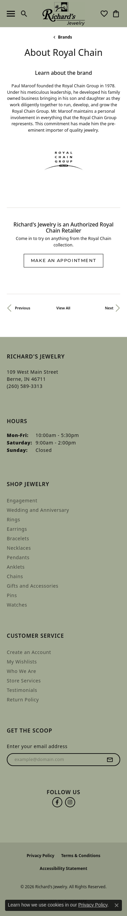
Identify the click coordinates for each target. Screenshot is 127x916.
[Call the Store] (25, 386)
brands (65, 37)
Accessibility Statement (63, 868)
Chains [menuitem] (15, 576)
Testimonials (22, 690)
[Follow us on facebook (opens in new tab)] (57, 802)
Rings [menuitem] (13, 519)
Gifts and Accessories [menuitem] (32, 586)
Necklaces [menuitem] (19, 548)
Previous (22, 307)
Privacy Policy (41, 855)
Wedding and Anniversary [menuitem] (38, 510)
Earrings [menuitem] (17, 529)
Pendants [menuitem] (18, 557)
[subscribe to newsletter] (110, 759)
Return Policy (23, 699)
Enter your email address (37, 746)
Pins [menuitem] (12, 595)
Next (109, 307)
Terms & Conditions (80, 855)
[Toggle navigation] (10, 13)
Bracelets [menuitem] (18, 538)
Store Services (24, 680)
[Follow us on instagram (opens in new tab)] (70, 802)
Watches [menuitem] (17, 605)
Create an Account (29, 652)
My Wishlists (22, 661)
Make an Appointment (63, 260)
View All (63, 307)
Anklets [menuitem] (16, 567)
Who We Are (21, 671)
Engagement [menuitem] (22, 500)
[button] (24, 13)
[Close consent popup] (116, 905)
